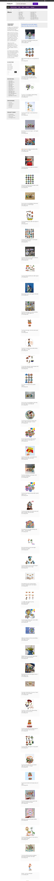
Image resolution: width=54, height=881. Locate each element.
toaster (21, 13)
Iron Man (10, 105)
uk (45, 0)
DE (25, 870)
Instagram (27, 0)
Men (23, 7)
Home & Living (14, 7)
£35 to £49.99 (10, 68)
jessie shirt (34, 17)
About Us (18, 860)
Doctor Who (11, 114)
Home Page (19, 862)
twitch (33, 15)
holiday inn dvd (21, 18)
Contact (38, 0)
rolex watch (21, 15)
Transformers (11, 101)
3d (32, 13)
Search (35, 3)
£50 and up (9, 69)
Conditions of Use (9, 870)
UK (22, 870)
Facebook (18, 0)
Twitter (13, 0)
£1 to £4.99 (9, 64)
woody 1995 (21, 16)
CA (11, 871)
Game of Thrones (12, 113)
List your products (20, 863)
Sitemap (42, 0)
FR (23, 870)
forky (33, 12)
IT (8, 871)
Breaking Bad (11, 112)
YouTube (9, 0)
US (9, 871)
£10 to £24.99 (10, 66)
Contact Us (19, 861)
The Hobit (10, 103)
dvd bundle (34, 18)
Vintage (33, 7)
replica (33, 16)
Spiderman (10, 102)
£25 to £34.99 (10, 67)
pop (33, 14)
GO (16, 72)
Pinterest (22, 0)
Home (8, 7)
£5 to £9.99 (9, 65)
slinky (22, 17)
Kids (19, 7)
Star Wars (10, 100)
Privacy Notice (15, 870)
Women (28, 7)
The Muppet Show (12, 115)
